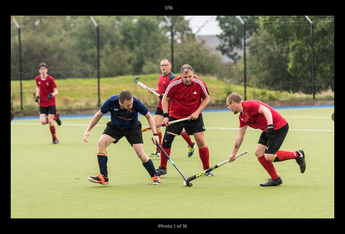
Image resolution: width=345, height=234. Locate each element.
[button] (318, 9)
